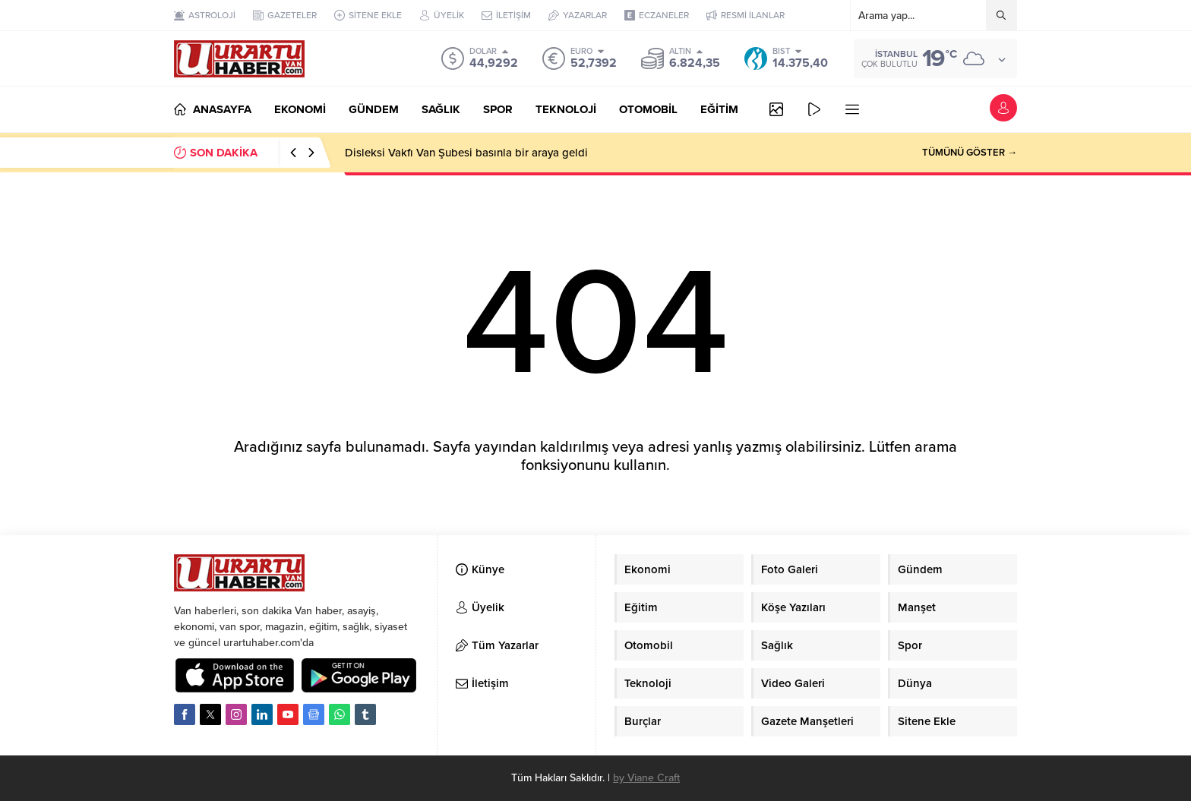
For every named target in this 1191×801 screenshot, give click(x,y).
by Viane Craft (646, 777)
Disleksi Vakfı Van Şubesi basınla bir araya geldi (466, 152)
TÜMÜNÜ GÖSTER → (969, 153)
